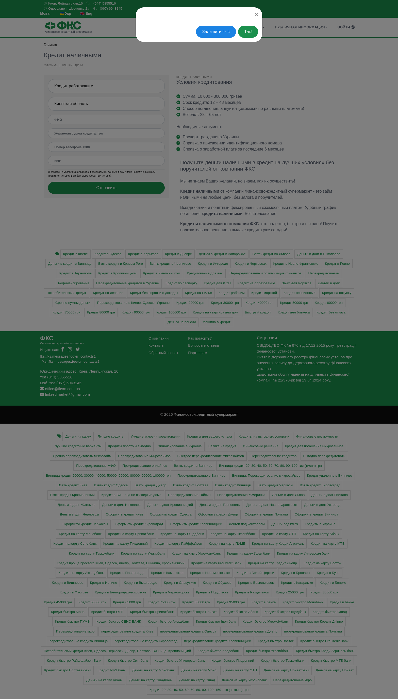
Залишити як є (216, 31)
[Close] (256, 14)
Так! (248, 31)
